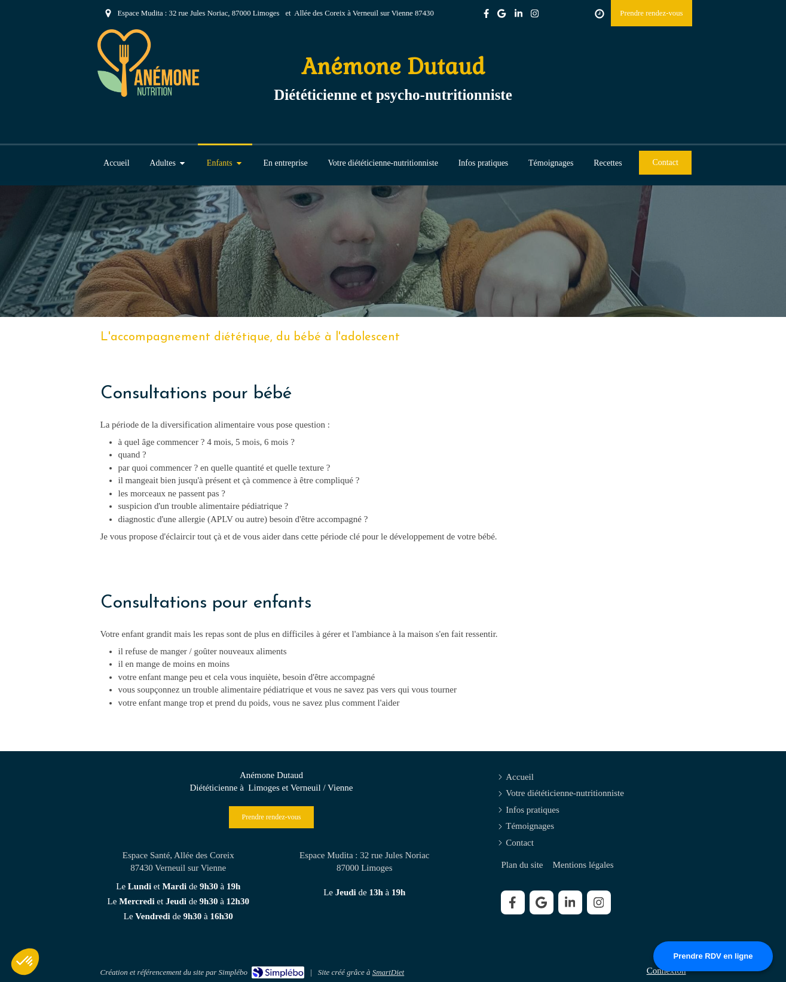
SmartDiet (388, 972)
